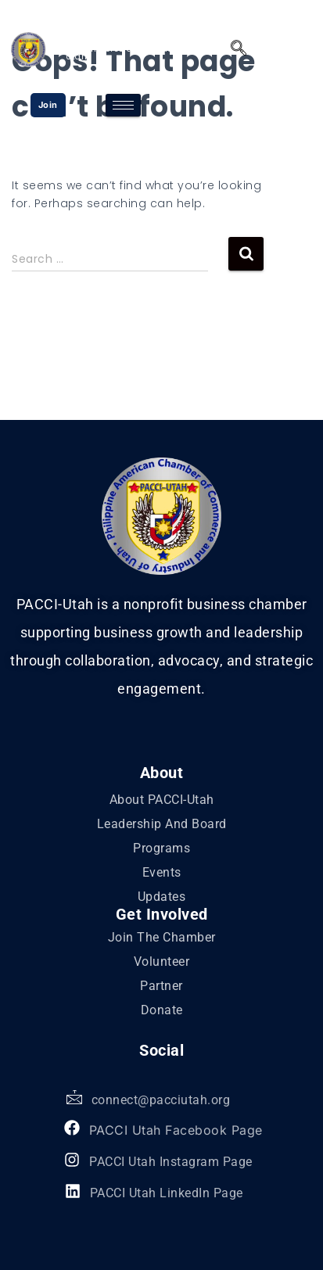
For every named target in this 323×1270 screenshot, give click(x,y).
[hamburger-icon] (123, 105)
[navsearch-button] (235, 49)
